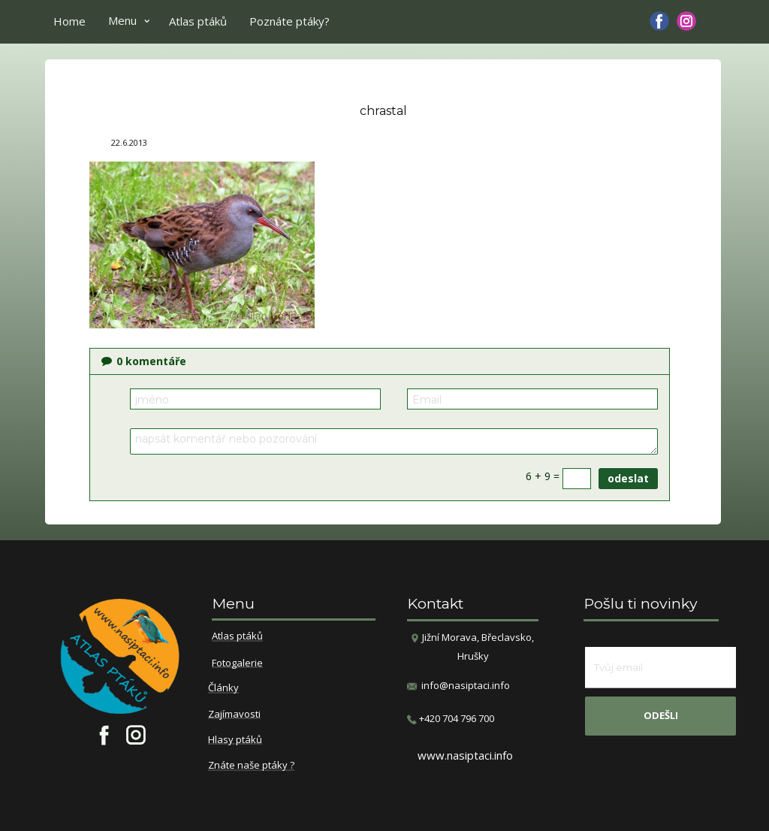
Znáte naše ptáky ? (251, 765)
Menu (122, 20)
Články (223, 688)
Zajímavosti (234, 714)
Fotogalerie (237, 663)
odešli (661, 715)
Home (69, 21)
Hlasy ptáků (235, 740)
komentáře (143, 361)
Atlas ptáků (198, 21)
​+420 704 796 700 (450, 719)
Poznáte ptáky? (289, 21)
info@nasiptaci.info (465, 685)
